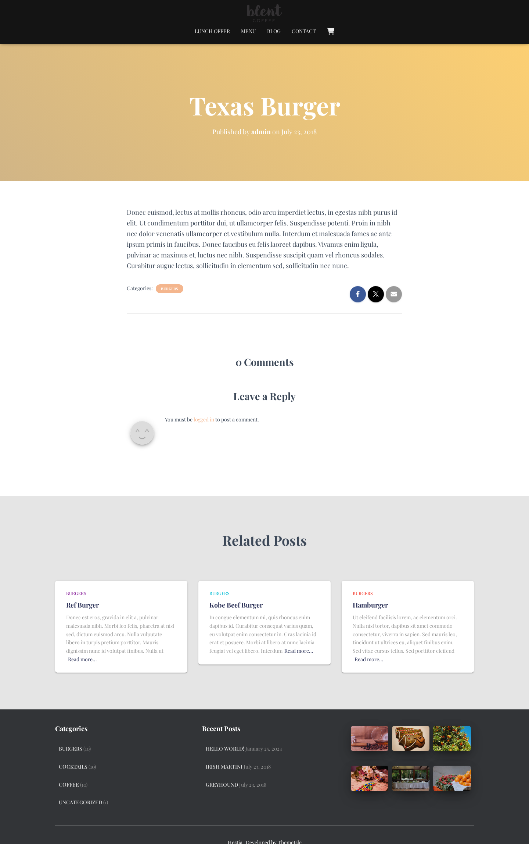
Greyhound (222, 784)
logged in (204, 419)
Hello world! (225, 748)
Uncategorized (80, 802)
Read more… (82, 659)
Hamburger (370, 605)
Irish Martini (224, 766)
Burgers (169, 288)
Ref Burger (82, 605)
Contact (304, 31)
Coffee (69, 784)
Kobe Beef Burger (236, 605)
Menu (248, 31)
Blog (274, 31)
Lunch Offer (212, 31)
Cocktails (73, 766)
